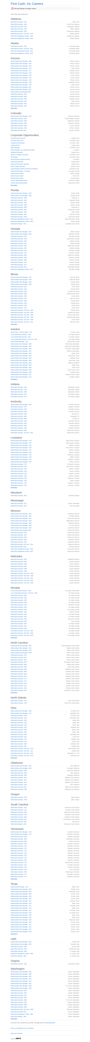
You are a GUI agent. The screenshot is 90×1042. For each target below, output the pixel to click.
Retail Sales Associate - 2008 (19, 602)
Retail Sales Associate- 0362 (18, 130)
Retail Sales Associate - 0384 (19, 411)
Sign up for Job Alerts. (17, 1033)
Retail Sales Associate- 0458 (18, 821)
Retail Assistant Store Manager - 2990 (21, 988)
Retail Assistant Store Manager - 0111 (21, 374)
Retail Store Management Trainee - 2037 (22, 269)
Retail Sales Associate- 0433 (18, 819)
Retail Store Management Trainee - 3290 (22, 38)
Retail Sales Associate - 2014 (19, 607)
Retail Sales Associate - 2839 (19, 205)
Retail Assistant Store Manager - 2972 (21, 979)
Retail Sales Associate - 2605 (19, 775)
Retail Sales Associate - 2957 (19, 542)
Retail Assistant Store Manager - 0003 (21, 348)
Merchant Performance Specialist (20, 164)
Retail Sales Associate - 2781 (19, 466)
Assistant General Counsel (18, 138)
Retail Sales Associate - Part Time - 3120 (22, 753)
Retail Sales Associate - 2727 (19, 857)
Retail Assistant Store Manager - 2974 (21, 981)
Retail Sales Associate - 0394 (19, 121)
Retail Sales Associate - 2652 (19, 946)
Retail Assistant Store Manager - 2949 (21, 520)
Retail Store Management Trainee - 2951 (22, 551)
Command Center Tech (17, 140)
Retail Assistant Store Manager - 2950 (21, 523)
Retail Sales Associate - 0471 (19, 655)
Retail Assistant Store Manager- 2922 (21, 89)
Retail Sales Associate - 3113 (19, 22)
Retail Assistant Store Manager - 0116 (21, 377)
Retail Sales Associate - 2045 (19, 241)
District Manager (15, 147)
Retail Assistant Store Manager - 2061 (21, 234)
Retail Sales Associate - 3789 (19, 799)
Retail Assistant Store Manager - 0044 (21, 360)
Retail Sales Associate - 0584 (19, 418)
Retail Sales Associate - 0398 (19, 125)
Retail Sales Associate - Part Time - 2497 (22, 578)
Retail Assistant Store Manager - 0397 (21, 116)
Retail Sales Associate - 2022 (19, 616)
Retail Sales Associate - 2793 (19, 485)
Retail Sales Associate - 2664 (19, 671)
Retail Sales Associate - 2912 (19, 101)
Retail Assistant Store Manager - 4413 (21, 648)
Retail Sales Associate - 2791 (19, 483)
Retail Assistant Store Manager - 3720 (21, 73)
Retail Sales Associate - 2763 (19, 872)
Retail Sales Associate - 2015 (19, 609)
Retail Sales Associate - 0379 (19, 409)
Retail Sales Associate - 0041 (19, 495)
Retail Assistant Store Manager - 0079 (21, 891)
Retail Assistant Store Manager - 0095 (21, 894)
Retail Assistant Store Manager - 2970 (21, 976)
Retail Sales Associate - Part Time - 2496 (22, 575)
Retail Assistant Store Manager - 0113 (21, 896)
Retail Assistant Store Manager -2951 (21, 530)
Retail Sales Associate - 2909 (19, 99)
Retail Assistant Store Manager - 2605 (21, 768)
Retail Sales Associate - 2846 (19, 207)
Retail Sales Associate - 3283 (19, 31)
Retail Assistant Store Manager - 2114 (21, 908)
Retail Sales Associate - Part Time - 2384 (22, 310)
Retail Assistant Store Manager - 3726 (21, 80)
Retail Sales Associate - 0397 (19, 123)
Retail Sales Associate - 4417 (19, 685)
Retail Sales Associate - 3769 (19, 784)
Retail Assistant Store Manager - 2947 (21, 518)
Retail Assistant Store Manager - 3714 (21, 68)
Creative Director (15, 145)
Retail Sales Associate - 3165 (19, 734)
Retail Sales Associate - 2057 (19, 248)
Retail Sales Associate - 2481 (19, 255)
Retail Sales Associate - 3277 (19, 503)
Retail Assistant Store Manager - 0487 (21, 645)
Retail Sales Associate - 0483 (19, 667)
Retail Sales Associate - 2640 (19, 428)
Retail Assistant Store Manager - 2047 (21, 231)
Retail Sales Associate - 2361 (19, 389)
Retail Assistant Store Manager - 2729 (21, 832)
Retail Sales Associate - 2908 (19, 96)
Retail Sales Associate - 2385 (19, 291)
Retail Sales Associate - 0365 (19, 559)
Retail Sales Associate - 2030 (19, 623)
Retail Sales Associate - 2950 (19, 539)
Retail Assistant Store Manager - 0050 (21, 363)
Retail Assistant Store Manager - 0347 (21, 898)
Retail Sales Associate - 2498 (19, 568)
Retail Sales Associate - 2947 (19, 537)
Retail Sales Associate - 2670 (19, 676)
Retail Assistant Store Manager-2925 (21, 92)
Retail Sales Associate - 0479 (19, 662)
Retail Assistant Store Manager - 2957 (21, 528)
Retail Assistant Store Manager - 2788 (21, 452)
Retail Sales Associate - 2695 (19, 839)
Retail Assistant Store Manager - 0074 (21, 513)
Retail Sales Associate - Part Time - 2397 (22, 322)
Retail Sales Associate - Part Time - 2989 (22, 1009)
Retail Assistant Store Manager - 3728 (21, 82)
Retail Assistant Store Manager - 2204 (21, 922)
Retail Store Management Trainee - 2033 (22, 53)
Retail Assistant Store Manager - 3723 (21, 75)
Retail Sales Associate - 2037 (19, 236)
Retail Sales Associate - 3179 (19, 741)
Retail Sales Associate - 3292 (19, 29)
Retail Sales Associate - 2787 (19, 473)
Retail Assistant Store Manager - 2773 (21, 834)
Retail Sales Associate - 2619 (19, 782)
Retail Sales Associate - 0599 (19, 770)
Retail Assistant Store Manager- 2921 (21, 87)
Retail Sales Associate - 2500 (19, 571)
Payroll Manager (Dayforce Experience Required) (24, 168)
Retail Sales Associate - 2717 (19, 848)
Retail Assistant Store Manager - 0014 (21, 353)
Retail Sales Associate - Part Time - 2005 (22, 635)
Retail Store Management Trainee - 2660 (22, 953)
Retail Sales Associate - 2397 (19, 298)
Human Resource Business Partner (20, 159)
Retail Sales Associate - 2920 (19, 106)
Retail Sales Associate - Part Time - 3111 (22, 751)
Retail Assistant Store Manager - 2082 (21, 711)
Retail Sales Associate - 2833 (19, 202)
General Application (50, 1022)
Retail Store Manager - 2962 (18, 1016)
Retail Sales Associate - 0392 (19, 118)
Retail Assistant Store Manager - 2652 (21, 942)
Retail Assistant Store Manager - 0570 (21, 901)
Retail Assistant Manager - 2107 (19, 887)
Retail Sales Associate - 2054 (19, 628)
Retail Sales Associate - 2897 (19, 214)
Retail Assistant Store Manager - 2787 (21, 450)
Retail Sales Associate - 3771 (19, 678)
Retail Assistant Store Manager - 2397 (21, 277)
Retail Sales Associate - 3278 (19, 506)
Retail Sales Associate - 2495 (19, 561)
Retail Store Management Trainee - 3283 (22, 36)
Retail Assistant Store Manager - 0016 (21, 355)
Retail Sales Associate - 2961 (19, 990)
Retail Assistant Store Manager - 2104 (21, 903)
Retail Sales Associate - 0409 (19, 812)
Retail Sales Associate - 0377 (19, 406)
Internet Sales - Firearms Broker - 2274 (21, 332)
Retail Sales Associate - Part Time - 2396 (22, 319)
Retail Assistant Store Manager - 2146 (21, 912)
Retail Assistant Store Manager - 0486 (21, 652)
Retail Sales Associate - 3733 (19, 703)
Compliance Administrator (18, 143)
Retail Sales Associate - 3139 (19, 725)
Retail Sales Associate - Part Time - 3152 (22, 755)
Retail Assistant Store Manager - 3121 (21, 713)
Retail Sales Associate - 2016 (19, 612)
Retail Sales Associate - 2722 (19, 853)
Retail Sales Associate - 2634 (19, 423)
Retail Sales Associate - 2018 (19, 614)
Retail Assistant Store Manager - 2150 (21, 915)
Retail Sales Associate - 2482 (19, 257)
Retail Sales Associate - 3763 (19, 305)
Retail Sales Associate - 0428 (19, 414)
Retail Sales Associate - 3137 (19, 722)
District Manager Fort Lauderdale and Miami (23, 150)
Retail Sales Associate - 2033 (19, 46)
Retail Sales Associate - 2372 (19, 394)
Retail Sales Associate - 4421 (19, 690)
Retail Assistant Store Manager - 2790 (21, 457)
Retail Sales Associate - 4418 (19, 688)
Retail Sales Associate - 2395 (19, 293)
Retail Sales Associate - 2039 (19, 238)
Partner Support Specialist (18, 166)
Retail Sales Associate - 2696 (19, 841)
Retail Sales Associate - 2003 (19, 600)
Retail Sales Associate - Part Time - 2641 (22, 432)
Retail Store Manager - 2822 (18, 223)
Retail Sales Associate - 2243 (19, 964)
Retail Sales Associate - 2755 (19, 867)
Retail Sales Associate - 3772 (19, 681)
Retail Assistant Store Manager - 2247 (21, 929)
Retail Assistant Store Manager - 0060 (21, 370)
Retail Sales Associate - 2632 (19, 421)
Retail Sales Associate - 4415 (19, 683)
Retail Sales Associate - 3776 (19, 262)
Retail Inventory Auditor (17, 173)
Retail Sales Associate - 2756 (19, 869)
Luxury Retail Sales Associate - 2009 (21, 334)
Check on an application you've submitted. (22, 1028)
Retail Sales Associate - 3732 (19, 700)
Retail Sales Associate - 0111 (19, 810)
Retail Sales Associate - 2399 (19, 303)
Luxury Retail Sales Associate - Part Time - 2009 (24, 593)
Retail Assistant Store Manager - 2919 (21, 66)
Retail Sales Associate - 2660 (19, 951)
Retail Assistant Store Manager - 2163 (21, 920)
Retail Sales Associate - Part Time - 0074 (22, 544)
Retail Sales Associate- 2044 (18, 267)
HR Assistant (14, 157)
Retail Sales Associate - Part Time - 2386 (22, 315)
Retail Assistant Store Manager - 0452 (21, 516)
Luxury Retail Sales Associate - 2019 (21, 590)
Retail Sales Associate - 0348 (19, 789)
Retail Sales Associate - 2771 (19, 874)
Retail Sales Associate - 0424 (19, 387)
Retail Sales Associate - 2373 (19, 396)
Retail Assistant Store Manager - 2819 (21, 193)
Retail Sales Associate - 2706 (19, 843)
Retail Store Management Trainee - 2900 (22, 221)
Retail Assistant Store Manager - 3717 (21, 70)
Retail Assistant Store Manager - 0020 (21, 358)
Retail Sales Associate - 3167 (19, 736)
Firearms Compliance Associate (19, 154)
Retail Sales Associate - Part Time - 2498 (22, 580)
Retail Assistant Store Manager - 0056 (21, 365)
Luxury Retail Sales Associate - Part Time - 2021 (24, 339)
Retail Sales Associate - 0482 (19, 664)
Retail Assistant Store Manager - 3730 (21, 84)
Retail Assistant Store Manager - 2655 (21, 944)
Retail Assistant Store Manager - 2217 (21, 924)
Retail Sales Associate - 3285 (19, 24)
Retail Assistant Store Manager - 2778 (21, 443)
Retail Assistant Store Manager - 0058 (21, 367)
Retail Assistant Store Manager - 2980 (21, 344)
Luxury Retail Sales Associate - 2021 (21, 337)
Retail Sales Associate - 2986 (19, 1000)
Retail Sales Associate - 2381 (19, 289)
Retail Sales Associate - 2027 (19, 621)
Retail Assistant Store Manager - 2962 (21, 974)
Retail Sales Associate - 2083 (19, 715)
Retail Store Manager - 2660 (18, 956)
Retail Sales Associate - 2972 (19, 995)
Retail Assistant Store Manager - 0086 (21, 372)
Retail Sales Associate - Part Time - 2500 (22, 583)
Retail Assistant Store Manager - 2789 (21, 454)
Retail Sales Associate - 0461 (19, 836)
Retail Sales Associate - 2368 (19, 392)
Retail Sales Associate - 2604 (19, 773)
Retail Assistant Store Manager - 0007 (21, 351)
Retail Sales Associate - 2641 (19, 430)
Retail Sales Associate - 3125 (19, 718)
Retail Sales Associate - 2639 (19, 425)
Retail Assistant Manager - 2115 (19, 341)
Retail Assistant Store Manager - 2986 (21, 986)
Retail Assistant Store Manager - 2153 (21, 917)
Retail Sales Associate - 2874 (19, 212)
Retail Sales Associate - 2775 (19, 464)
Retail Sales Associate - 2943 (19, 535)
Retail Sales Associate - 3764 (19, 308)
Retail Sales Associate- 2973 (18, 1011)
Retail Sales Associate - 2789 (19, 478)
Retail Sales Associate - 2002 (19, 597)
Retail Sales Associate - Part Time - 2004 (22, 633)
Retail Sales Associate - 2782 (19, 469)
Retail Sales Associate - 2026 (19, 619)
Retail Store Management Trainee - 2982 (22, 1014)
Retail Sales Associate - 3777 (19, 264)
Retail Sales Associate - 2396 (19, 296)
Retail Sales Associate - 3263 (19, 216)
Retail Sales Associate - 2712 (19, 846)
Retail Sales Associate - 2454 (19, 250)
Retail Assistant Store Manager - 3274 (21, 462)
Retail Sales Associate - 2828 (19, 200)
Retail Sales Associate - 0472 (19, 657)
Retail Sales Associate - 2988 (19, 1004)
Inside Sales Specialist (17, 161)
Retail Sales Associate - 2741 (19, 862)
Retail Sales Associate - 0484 (19, 669)
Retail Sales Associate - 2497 (19, 566)
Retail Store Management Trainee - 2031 (22, 51)
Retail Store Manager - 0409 (18, 824)
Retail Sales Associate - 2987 (19, 1002)
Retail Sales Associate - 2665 (19, 674)
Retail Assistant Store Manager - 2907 (21, 63)
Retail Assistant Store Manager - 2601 (21, 766)
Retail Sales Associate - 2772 (19, 876)
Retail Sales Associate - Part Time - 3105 (22, 748)
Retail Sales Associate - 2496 (19, 564)
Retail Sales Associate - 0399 (19, 128)
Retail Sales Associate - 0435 (19, 814)
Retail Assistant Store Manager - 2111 (21, 905)
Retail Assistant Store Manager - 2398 (21, 284)
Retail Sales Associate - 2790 (19, 480)
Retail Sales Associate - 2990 (19, 1007)
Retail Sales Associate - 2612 (19, 777)
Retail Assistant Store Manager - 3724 (21, 77)
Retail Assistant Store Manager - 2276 (21, 931)
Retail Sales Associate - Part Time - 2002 (22, 630)
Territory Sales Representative (19, 180)
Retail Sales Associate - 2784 (19, 471)
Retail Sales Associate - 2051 (19, 245)
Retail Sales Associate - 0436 (19, 817)
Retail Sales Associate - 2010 (19, 605)
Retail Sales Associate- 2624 (18, 787)
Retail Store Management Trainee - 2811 (22, 219)
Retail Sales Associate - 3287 (19, 26)
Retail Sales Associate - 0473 (19, 660)
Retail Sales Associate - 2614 (19, 780)
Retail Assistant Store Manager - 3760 (21, 279)
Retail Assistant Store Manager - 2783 (21, 447)
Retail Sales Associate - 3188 (19, 744)
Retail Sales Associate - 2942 (19, 532)
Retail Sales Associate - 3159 (19, 729)
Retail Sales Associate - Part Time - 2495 (22, 573)
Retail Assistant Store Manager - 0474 (21, 650)
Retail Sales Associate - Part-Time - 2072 (22, 33)
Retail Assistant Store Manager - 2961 (21, 971)
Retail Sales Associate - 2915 (19, 103)
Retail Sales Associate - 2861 (19, 209)
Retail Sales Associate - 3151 (19, 727)
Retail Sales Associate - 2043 (19, 626)
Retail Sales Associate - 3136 (19, 720)
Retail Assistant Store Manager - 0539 (21, 282)
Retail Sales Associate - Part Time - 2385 (22, 312)
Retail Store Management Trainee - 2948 (22, 549)
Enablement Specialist (17, 152)
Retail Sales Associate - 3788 (19, 797)
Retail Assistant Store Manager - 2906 (21, 61)
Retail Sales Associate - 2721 (19, 850)
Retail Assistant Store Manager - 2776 (21, 440)
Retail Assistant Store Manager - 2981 (21, 983)
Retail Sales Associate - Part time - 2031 (22, 48)
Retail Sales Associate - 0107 (19, 807)
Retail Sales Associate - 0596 (19, 595)
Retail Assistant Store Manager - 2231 (21, 927)
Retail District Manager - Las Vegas (20, 171)
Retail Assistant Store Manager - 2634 (21, 404)
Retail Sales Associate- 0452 (18, 546)
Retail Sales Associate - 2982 (19, 997)
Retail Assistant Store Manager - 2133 (21, 910)
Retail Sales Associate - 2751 (19, 865)
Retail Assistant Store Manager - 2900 (21, 195)
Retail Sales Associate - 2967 (19, 993)
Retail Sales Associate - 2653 (19, 949)
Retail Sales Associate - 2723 (19, 855)
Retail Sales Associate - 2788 (19, 476)
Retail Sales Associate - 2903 (19, 94)
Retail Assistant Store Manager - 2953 (21, 525)
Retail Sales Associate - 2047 (19, 243)
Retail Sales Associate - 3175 (19, 739)
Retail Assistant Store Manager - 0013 (21, 889)
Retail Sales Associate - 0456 (19, 416)
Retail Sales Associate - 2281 (19, 286)
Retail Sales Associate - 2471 (19, 253)
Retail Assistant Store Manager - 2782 (21, 445)
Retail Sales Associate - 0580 (19, 198)
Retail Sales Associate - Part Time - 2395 (22, 317)
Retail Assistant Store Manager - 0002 (21, 346)
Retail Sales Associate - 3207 (19, 746)
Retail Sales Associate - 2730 (19, 860)
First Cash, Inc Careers (27, 3)
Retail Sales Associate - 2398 (19, 300)
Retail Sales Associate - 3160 (19, 732)
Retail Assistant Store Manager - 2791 (21, 459)
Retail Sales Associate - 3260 (19, 260)
